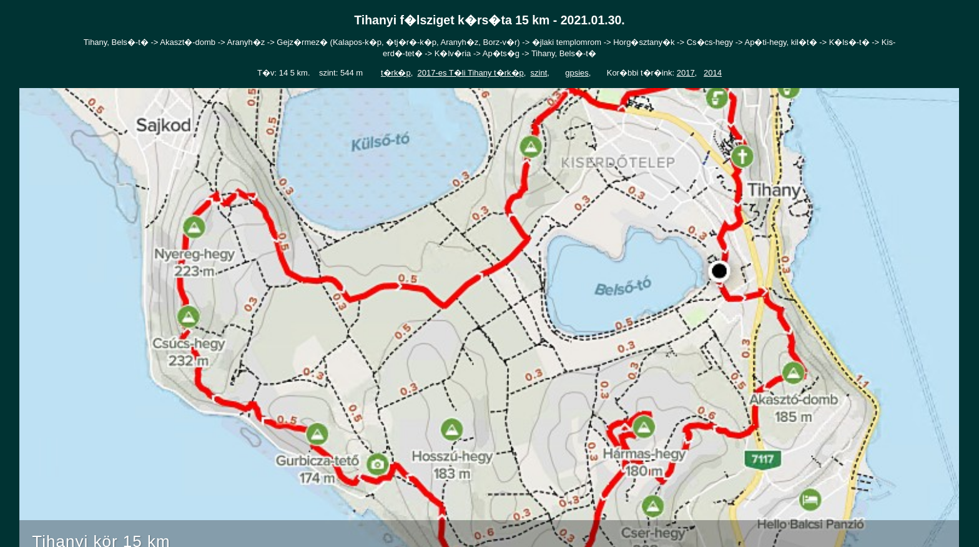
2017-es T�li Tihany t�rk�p (470, 72)
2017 (686, 72)
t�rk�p (396, 72)
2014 (713, 72)
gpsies (577, 72)
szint (539, 72)
